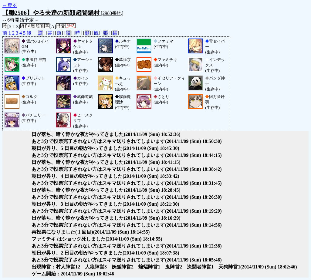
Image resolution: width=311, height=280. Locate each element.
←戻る (9, 5)
